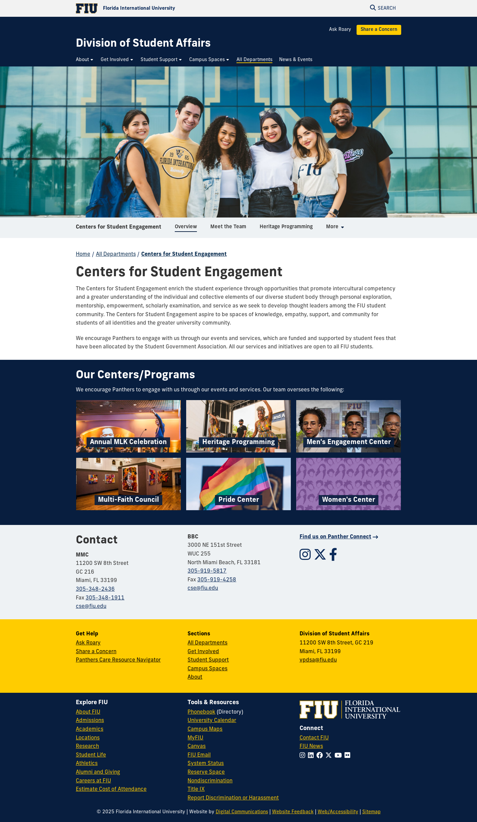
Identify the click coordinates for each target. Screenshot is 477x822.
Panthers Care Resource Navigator (118, 660)
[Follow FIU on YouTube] (339, 756)
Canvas (197, 746)
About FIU (88, 712)
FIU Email (199, 755)
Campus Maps (205, 729)
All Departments (116, 254)
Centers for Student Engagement (118, 229)
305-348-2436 (95, 589)
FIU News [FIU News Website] (311, 746)
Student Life (91, 755)
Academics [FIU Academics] (89, 729)
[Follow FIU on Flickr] (348, 756)
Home (83, 254)
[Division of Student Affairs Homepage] (143, 44)
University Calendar (212, 720)
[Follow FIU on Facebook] (320, 756)
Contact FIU (314, 738)
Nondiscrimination (210, 781)
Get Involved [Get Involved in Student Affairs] (203, 652)
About (195, 677)
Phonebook (201, 712)
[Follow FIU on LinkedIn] (312, 756)
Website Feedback (293, 812)
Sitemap (371, 812)
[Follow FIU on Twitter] (329, 756)
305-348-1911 (105, 598)
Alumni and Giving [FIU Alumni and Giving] (98, 772)
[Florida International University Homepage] (157, 8)
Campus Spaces (207, 669)
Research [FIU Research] (87, 746)
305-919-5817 (207, 571)
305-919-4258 (216, 580)
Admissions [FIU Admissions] (90, 720)
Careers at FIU (93, 781)
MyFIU (195, 738)
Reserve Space (206, 772)
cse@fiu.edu (91, 606)
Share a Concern (379, 29)
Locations (88, 738)
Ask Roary (340, 29)
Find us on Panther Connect (335, 537)
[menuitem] (84, 59)
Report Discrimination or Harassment (233, 798)
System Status (206, 763)
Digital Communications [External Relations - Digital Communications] (242, 812)
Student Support (208, 660)
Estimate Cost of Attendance (111, 789)
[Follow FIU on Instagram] (304, 756)
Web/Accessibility (338, 812)
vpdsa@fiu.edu (318, 660)
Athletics (87, 763)
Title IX (196, 789)
